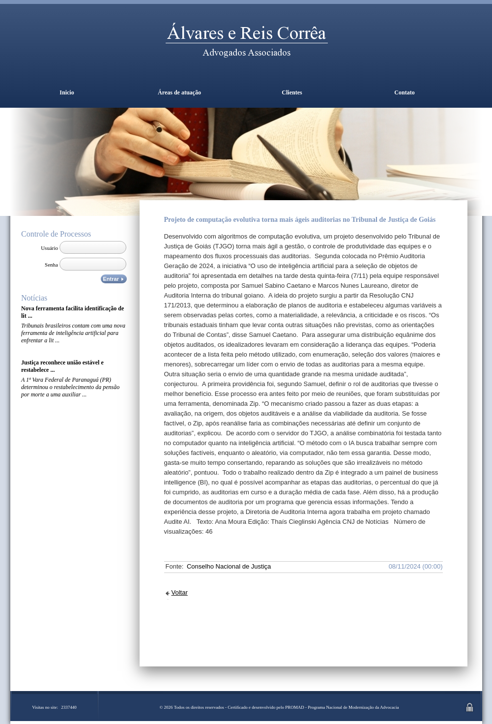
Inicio (66, 92)
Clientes (292, 92)
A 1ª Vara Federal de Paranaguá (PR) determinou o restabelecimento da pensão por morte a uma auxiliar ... (70, 387)
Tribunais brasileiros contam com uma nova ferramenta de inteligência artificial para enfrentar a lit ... (73, 333)
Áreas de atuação (179, 92)
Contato (404, 92)
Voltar (180, 592)
